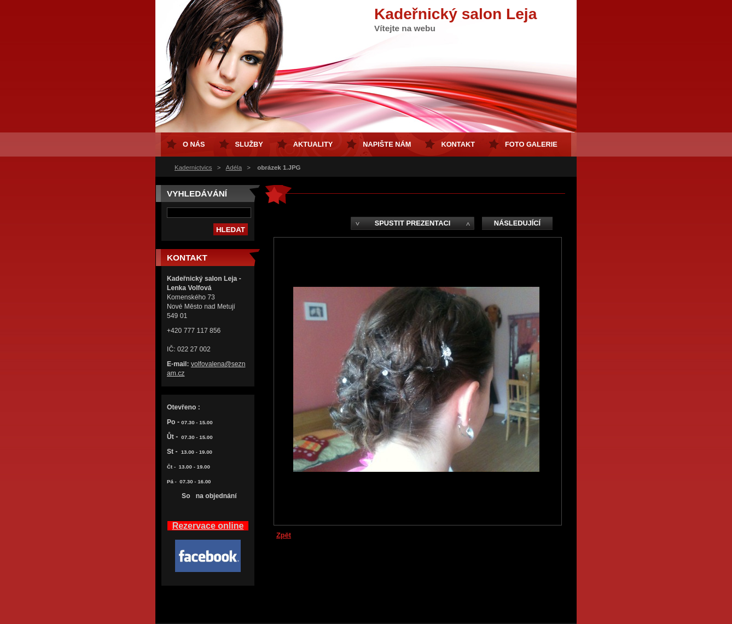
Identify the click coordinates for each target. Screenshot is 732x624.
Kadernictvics (193, 167)
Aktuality (313, 144)
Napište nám (387, 144)
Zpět (283, 535)
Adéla (234, 167)
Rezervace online (208, 525)
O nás (194, 144)
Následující (517, 223)
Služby (249, 144)
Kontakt (458, 144)
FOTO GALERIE (531, 144)
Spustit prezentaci (412, 223)
